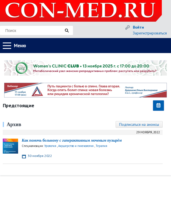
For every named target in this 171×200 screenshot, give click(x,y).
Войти (138, 27)
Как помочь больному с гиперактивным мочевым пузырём (72, 140)
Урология (50, 146)
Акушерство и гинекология (76, 146)
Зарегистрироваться (150, 33)
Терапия (101, 146)
